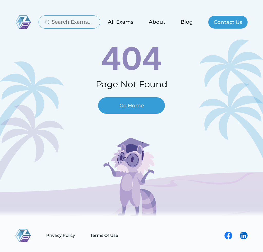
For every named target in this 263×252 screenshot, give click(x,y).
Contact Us (228, 22)
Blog (187, 22)
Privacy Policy (60, 235)
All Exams (120, 22)
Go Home (131, 105)
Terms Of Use (104, 235)
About (157, 22)
